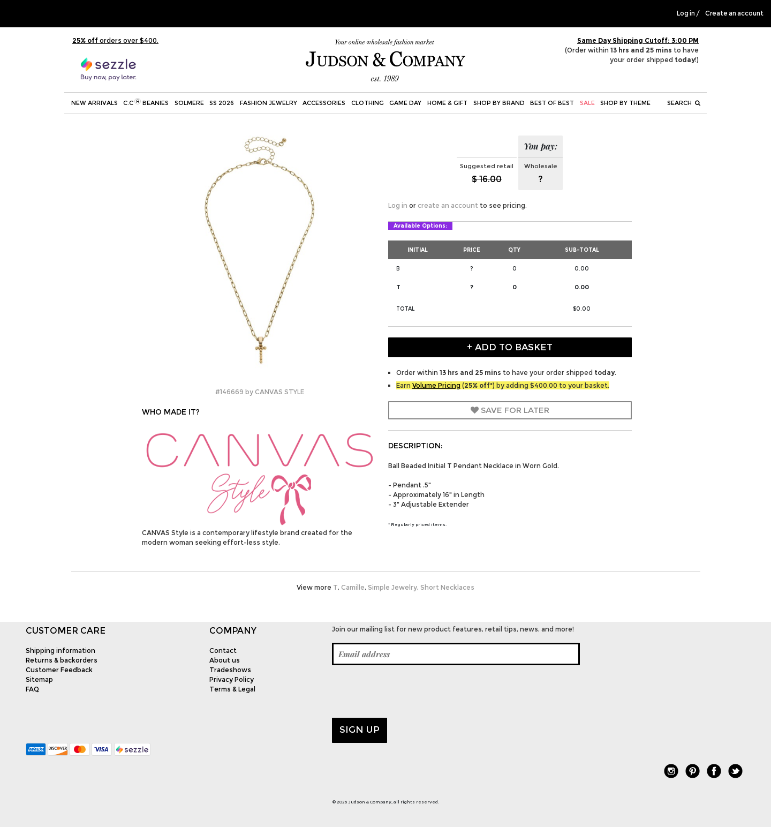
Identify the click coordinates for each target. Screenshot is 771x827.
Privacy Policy (231, 679)
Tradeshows (230, 670)
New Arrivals (94, 103)
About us (224, 660)
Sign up (359, 729)
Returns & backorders (61, 660)
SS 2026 (221, 103)
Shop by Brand (499, 103)
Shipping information (60, 650)
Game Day (405, 103)
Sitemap (39, 679)
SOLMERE (189, 103)
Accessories (324, 103)
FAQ (32, 689)
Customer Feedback (59, 670)
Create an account (734, 13)
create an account (448, 205)
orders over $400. (115, 40)
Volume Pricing (436, 385)
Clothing (367, 103)
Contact (223, 650)
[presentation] (413, 691)
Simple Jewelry (392, 587)
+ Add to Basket (510, 347)
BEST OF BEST (552, 103)
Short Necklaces (447, 587)
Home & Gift (447, 103)
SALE (587, 103)
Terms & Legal (232, 689)
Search (683, 103)
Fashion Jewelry (268, 103)
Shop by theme (625, 103)
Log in (686, 13)
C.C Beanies (146, 102)
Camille (353, 587)
